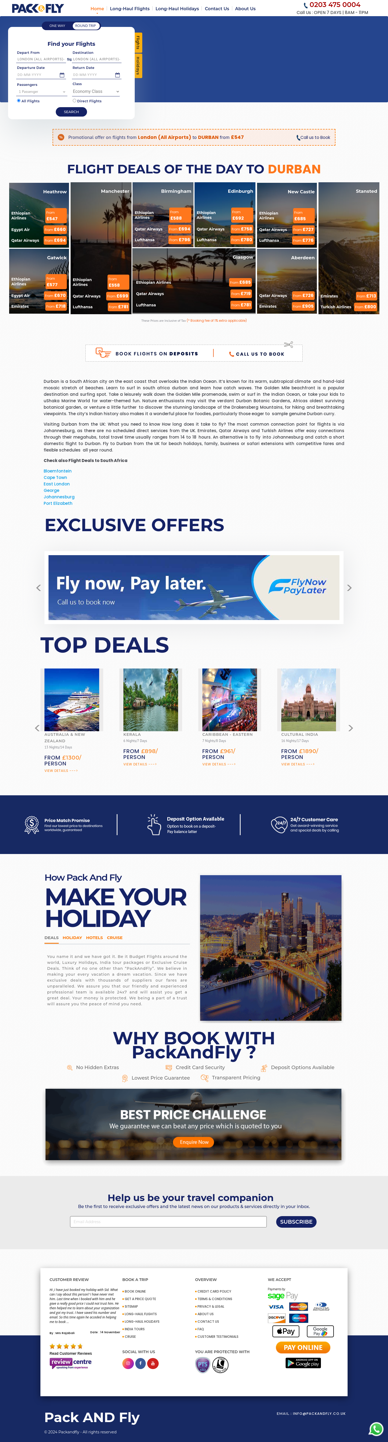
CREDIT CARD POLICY (214, 1291)
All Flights (28, 101)
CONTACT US (208, 1321)
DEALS (51, 937)
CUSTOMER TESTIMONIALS (218, 1336)
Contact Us (217, 8)
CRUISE (130, 1336)
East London (57, 484)
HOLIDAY (72, 937)
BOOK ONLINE (135, 1291)
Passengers (27, 85)
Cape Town (55, 477)
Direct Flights (87, 101)
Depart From (28, 53)
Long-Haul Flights (130, 8)
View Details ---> (61, 770)
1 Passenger (42, 92)
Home (97, 8)
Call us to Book (312, 137)
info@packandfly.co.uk (319, 1413)
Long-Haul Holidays (177, 8)
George (51, 490)
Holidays (138, 66)
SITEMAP (131, 1306)
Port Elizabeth (58, 503)
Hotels (94, 937)
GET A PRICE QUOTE (140, 1299)
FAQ (201, 1329)
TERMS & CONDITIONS (215, 1299)
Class (77, 84)
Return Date (84, 68)
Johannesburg (59, 497)
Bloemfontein (58, 471)
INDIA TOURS (135, 1329)
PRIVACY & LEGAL (211, 1306)
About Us (245, 8)
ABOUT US (206, 1314)
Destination (83, 53)
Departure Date (31, 68)
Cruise (115, 937)
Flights (138, 43)
